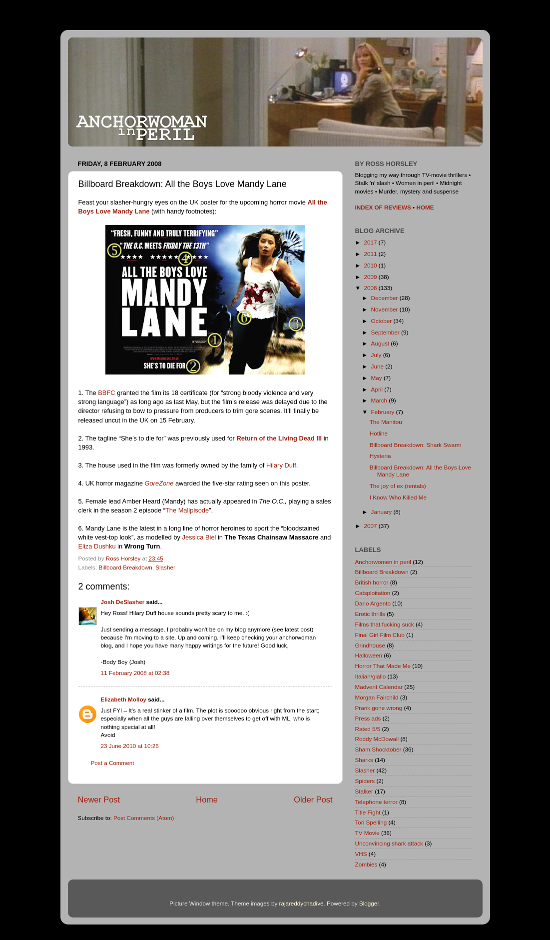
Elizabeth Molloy (124, 699)
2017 (371, 242)
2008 (371, 287)
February (383, 411)
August (381, 343)
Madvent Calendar (379, 687)
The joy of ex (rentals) (398, 485)
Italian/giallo (370, 676)
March (380, 400)
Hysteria (380, 455)
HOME (425, 207)
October (382, 321)
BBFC (106, 392)
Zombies (366, 864)
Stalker (364, 791)
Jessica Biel (199, 537)
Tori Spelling (371, 822)
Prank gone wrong (379, 707)
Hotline (379, 433)
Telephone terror (376, 801)
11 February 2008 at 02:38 (135, 673)
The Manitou (386, 421)
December (385, 297)
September (386, 332)
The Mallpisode (187, 510)
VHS (361, 853)
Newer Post (99, 799)
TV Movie (367, 833)
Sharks (364, 759)
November (385, 309)
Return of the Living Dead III (279, 438)
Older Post (313, 799)
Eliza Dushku (97, 546)
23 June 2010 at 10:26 (130, 745)
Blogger (369, 903)
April (378, 389)
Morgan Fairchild (377, 697)
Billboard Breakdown (125, 567)
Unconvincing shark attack (389, 843)
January (382, 511)
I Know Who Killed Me (398, 497)
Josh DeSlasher (123, 601)
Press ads (368, 718)
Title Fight (368, 812)
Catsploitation (373, 593)
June (378, 366)
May (377, 377)
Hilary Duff (281, 465)
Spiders (365, 781)
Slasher (165, 567)
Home (207, 799)
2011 (371, 253)
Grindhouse (370, 645)
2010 (371, 265)
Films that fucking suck (384, 624)
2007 (371, 525)
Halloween (369, 655)
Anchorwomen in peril (383, 561)
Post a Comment (112, 763)
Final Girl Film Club (380, 635)
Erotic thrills (370, 613)
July (377, 355)
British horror (372, 582)
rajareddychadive (301, 903)
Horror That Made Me (383, 665)
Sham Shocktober (378, 749)
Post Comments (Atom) (143, 817)
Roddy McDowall (377, 739)
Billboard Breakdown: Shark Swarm (416, 445)
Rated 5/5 (368, 729)
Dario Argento (373, 603)
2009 (371, 277)
